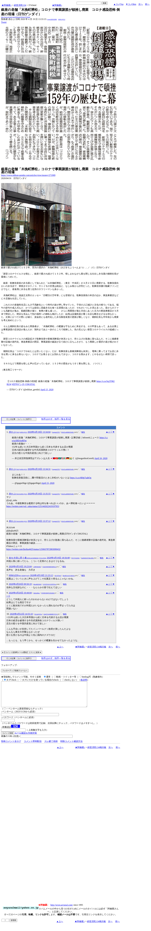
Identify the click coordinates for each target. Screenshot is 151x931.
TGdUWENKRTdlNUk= (49, 567)
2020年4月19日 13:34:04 (39, 432)
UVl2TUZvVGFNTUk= (49, 584)
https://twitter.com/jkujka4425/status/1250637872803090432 (33, 549)
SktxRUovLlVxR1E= (69, 575)
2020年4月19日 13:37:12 (39, 521)
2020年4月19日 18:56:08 (58, 558)
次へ (140, 4)
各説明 (83, 680)
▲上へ (60, 647)
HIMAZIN (19, 575)
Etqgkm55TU (56, 432)
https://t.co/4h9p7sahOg (80, 477)
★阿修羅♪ (6, 5)
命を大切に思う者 (27, 558)
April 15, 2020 (46, 389)
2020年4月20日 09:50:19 (20, 584)
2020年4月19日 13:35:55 (39, 494)
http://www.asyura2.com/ (61, 910)
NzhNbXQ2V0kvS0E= (87, 558)
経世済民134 (20, 5)
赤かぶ (18, 432)
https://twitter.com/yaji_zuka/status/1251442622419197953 (32, 506)
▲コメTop (118, 4)
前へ (147, 4)
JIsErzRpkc (36, 593)
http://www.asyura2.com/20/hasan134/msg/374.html (15, 17)
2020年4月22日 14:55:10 (21, 614)
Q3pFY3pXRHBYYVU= (50, 614)
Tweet (4, 22)
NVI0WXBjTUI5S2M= (48, 593)
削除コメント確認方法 (71, 746)
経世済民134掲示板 (96, 647)
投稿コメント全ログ (11, 746)
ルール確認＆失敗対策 (26, 738)
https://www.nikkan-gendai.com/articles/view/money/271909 (28, 175)
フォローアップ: (9, 665)
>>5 (8, 596)
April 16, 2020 (100, 458)
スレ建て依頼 (51, 746)
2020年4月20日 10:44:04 (20, 593)
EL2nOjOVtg (38, 614)
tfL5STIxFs (58, 575)
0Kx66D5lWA (37, 584)
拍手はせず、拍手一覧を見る (55, 419)
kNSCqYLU (61, 19)
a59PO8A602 (37, 567)
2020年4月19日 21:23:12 (41, 575)
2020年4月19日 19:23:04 (20, 566)
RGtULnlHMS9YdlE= (67, 432)
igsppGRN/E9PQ (52, 19)
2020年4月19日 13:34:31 (39, 469)
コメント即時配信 (33, 746)
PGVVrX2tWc (75, 558)
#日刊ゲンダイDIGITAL (23, 384)
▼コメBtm (131, 4)
